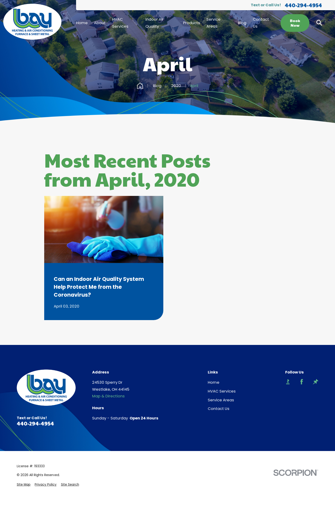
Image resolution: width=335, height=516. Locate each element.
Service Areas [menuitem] (213, 23)
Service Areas (221, 400)
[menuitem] (23, 485)
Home (213, 382)
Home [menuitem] (82, 23)
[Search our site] (319, 23)
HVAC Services (222, 391)
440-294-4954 (303, 5)
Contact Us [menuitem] (261, 23)
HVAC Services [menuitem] (120, 23)
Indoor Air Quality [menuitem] (154, 23)
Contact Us (218, 408)
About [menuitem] (100, 23)
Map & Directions (108, 396)
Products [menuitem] (191, 23)
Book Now (295, 23)
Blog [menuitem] (242, 23)
